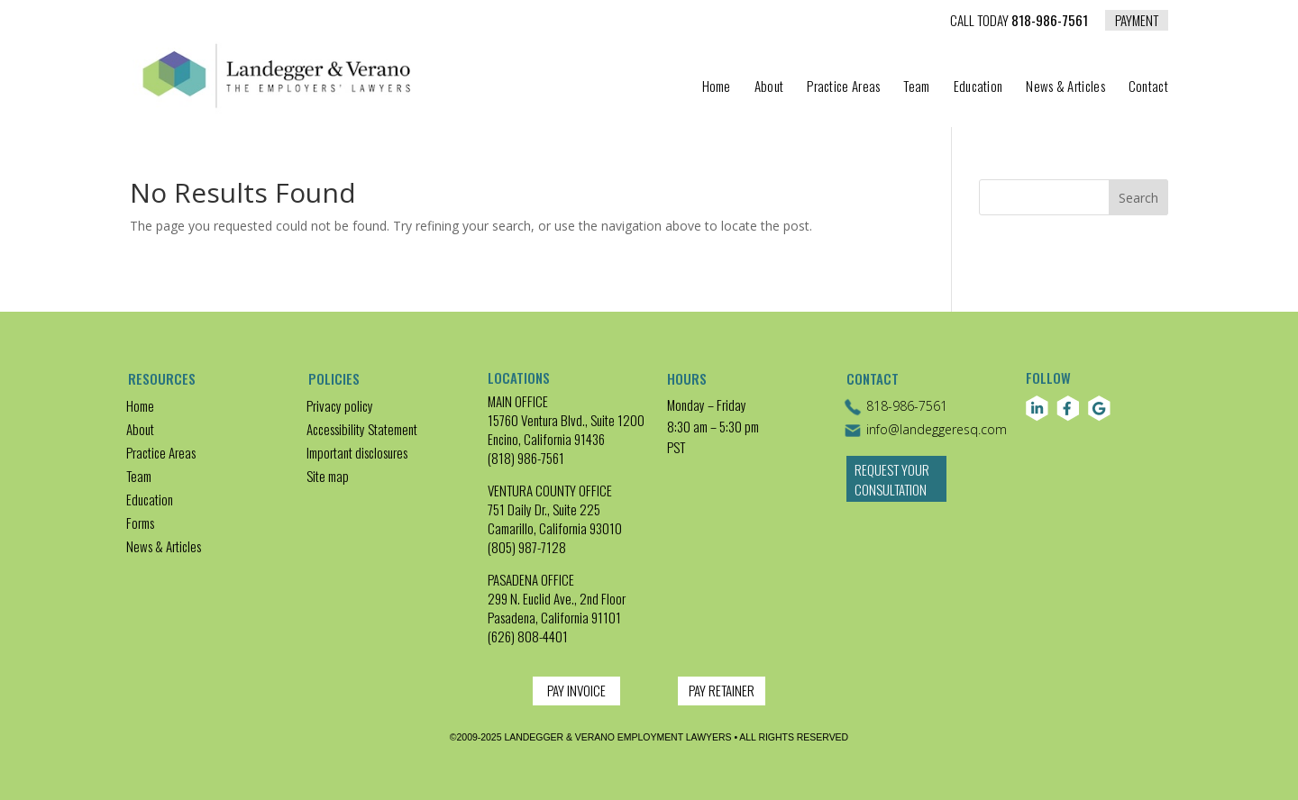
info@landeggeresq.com (925, 430)
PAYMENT (1136, 20)
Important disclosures (356, 452)
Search (1138, 197)
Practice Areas (843, 87)
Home (716, 87)
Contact (1148, 87)
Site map (327, 476)
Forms (140, 522)
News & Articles (1065, 87)
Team (916, 87)
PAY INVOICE (576, 690)
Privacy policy (339, 405)
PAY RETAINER (721, 690)
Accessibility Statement (361, 429)
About (769, 87)
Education (978, 87)
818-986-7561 (1019, 22)
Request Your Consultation (894, 489)
